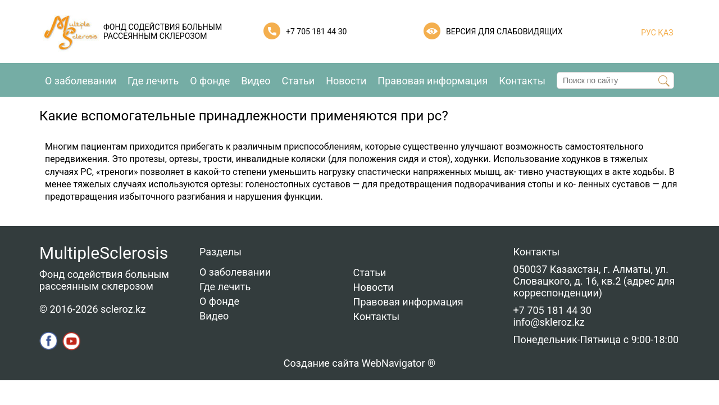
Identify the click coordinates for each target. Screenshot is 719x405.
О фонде (210, 81)
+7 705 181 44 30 (316, 31)
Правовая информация (432, 81)
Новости (346, 81)
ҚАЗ (665, 32)
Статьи (298, 81)
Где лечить (153, 81)
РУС (648, 32)
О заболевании (80, 81)
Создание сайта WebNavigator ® (359, 363)
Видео (255, 81)
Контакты (522, 81)
